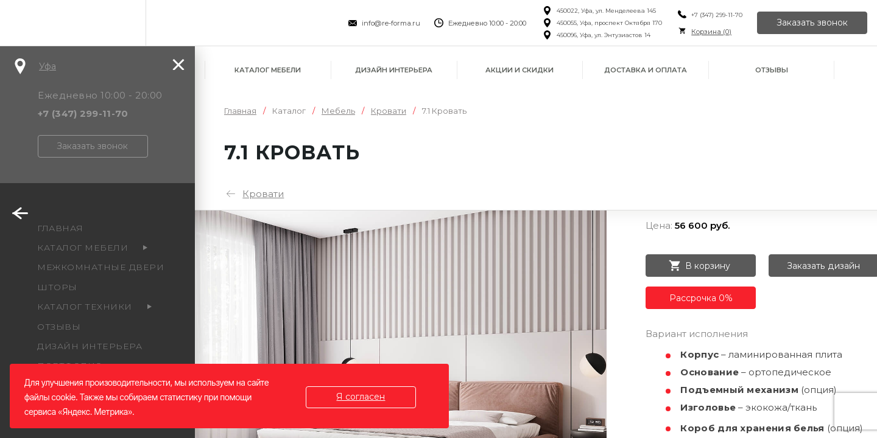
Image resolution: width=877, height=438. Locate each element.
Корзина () (711, 31)
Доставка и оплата (645, 70)
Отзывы (771, 70)
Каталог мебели (267, 70)
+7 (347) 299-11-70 (716, 15)
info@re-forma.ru (391, 23)
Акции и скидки (519, 70)
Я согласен (361, 396)
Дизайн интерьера (393, 70)
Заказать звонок (812, 23)
